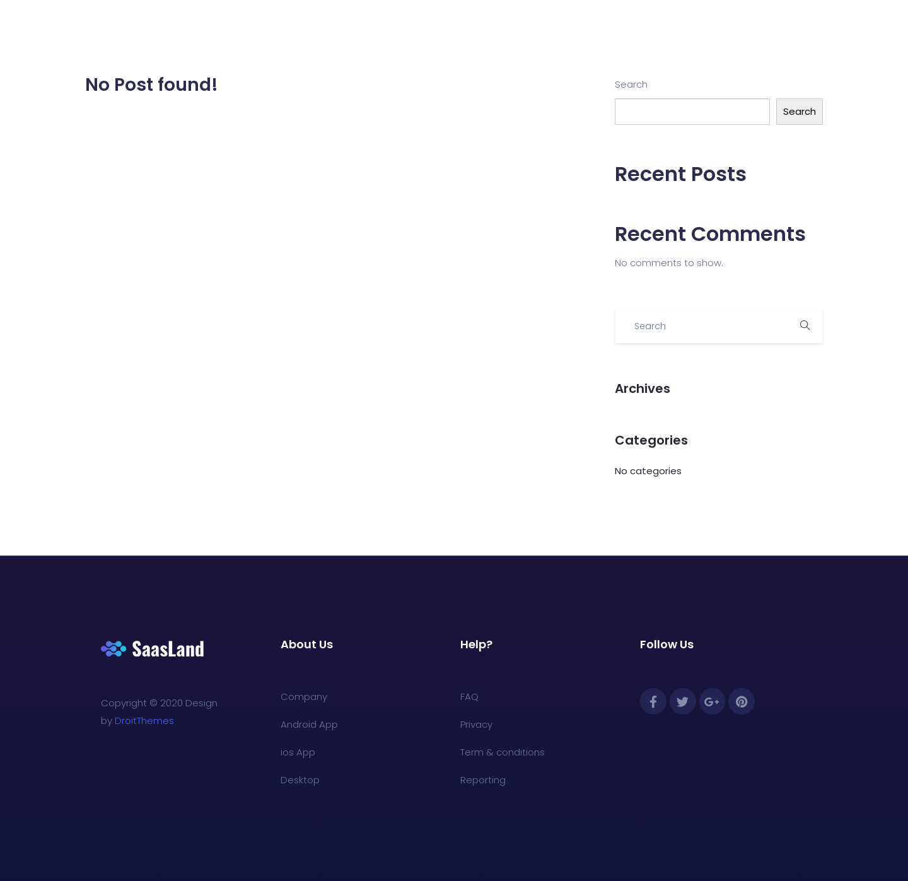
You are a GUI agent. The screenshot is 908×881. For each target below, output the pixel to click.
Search (631, 84)
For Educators (428, 32)
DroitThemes (144, 720)
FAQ (469, 696)
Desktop (300, 779)
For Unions (509, 32)
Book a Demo (590, 32)
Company (304, 696)
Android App (309, 724)
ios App (298, 752)
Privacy (476, 724)
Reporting (483, 779)
